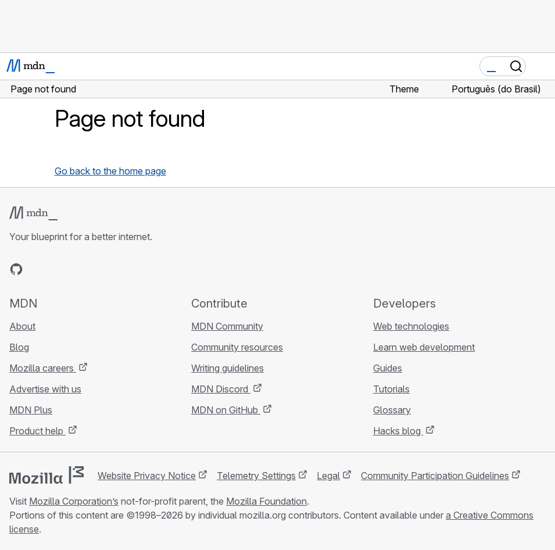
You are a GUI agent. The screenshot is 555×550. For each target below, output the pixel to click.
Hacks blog (398, 431)
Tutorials (391, 389)
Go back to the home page (110, 171)
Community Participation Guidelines (435, 475)
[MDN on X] (58, 269)
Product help (37, 431)
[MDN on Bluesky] (37, 269)
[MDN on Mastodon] (79, 269)
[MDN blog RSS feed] (100, 269)
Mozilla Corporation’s (74, 501)
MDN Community (227, 326)
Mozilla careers (42, 368)
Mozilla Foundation (266, 501)
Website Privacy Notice (147, 475)
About (22, 326)
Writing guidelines (227, 368)
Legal (328, 475)
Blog (19, 347)
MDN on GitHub (225, 410)
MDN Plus (30, 410)
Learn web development (424, 347)
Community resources (237, 347)
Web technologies (411, 326)
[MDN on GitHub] (16, 269)
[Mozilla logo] (46, 475)
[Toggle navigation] (541, 66)
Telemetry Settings (256, 475)
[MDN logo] (33, 213)
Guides (387, 368)
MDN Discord (220, 389)
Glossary (392, 410)
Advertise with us (45, 389)
